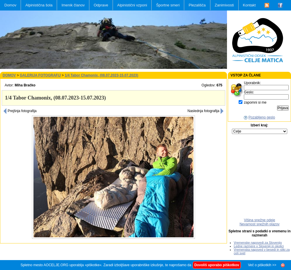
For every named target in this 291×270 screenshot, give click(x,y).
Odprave (101, 5)
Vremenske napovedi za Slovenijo (258, 242)
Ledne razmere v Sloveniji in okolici (259, 246)
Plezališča (197, 5)
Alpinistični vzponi (132, 5)
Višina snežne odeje (259, 220)
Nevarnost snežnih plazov (259, 224)
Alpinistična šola (38, 5)
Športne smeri (168, 5)
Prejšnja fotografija (20, 111)
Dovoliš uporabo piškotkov (216, 265)
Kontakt (249, 5)
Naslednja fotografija (205, 111)
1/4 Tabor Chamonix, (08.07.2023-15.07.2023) (101, 75)
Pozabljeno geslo (262, 117)
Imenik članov (72, 5)
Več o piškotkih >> (262, 265)
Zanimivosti (224, 5)
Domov (10, 5)
